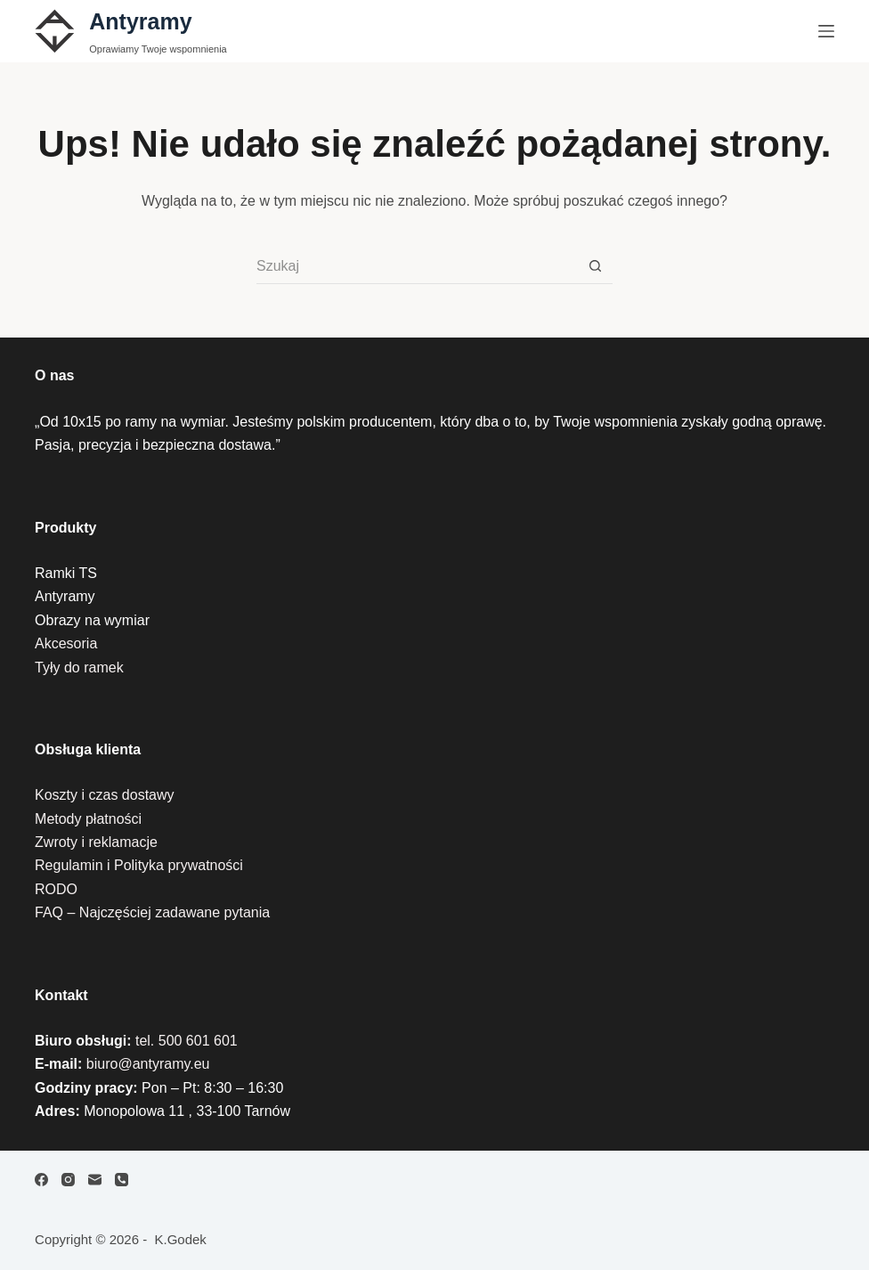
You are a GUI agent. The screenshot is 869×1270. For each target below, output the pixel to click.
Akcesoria (66, 643)
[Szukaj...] (416, 266)
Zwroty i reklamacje (96, 842)
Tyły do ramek (79, 667)
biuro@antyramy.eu (148, 1063)
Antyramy (140, 21)
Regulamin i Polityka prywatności (139, 865)
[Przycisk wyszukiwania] (595, 266)
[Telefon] (121, 1179)
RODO (56, 889)
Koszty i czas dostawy (105, 794)
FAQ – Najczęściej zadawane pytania (152, 912)
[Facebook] (41, 1179)
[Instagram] (68, 1179)
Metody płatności (88, 818)
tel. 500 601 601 (186, 1040)
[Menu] (826, 31)
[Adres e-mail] (95, 1179)
